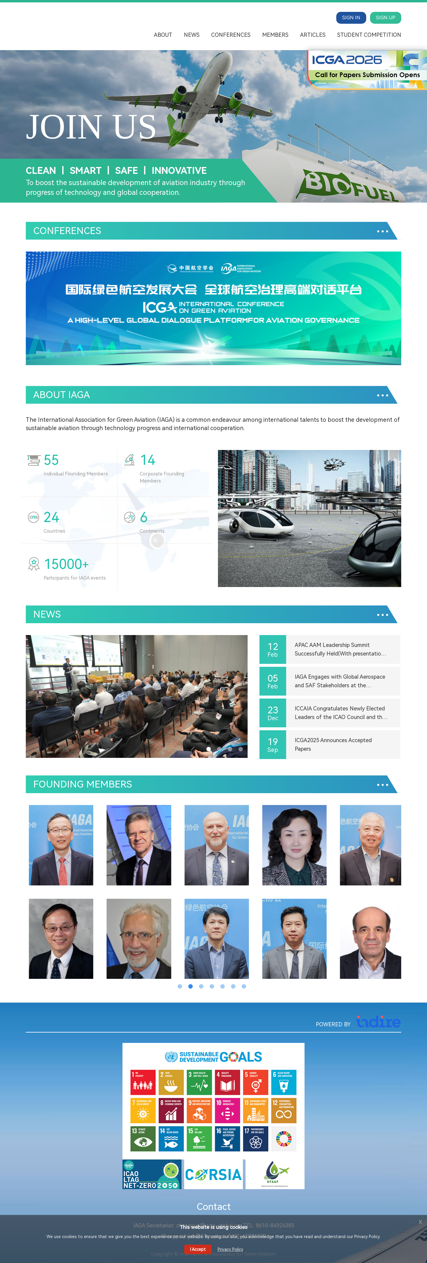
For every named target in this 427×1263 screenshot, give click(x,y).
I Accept (198, 1249)
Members (275, 35)
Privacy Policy (230, 1249)
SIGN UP (385, 17)
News (192, 35)
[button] (202, 354)
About (163, 35)
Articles (313, 35)
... (382, 226)
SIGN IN (351, 17)
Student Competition (369, 35)
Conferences (231, 35)
